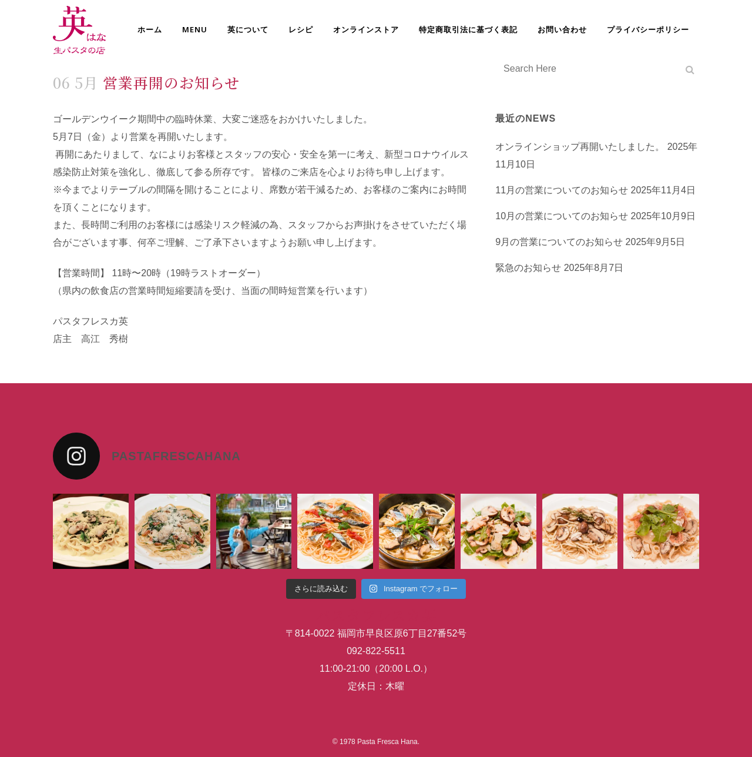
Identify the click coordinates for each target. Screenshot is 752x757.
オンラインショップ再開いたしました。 (579, 147)
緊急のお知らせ (528, 268)
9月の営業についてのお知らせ (559, 242)
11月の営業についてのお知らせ (561, 190)
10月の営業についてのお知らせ (561, 216)
